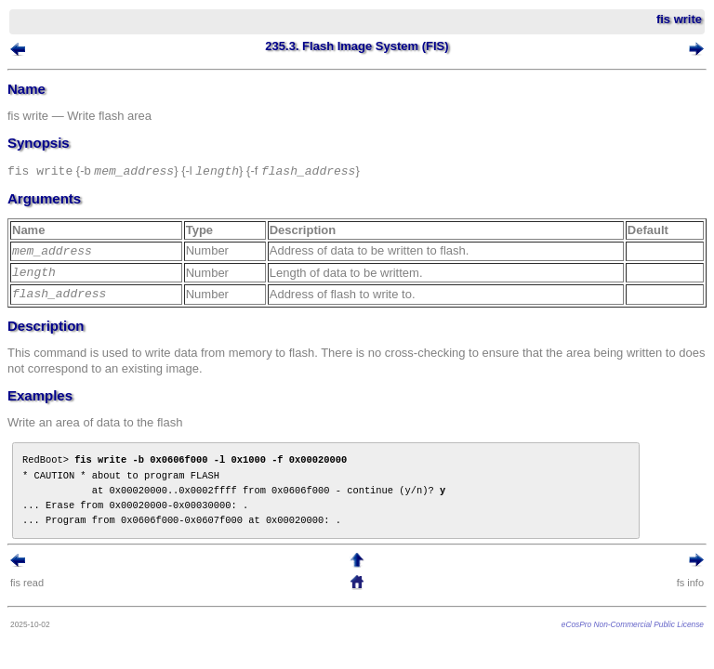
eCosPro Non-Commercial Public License (633, 624)
